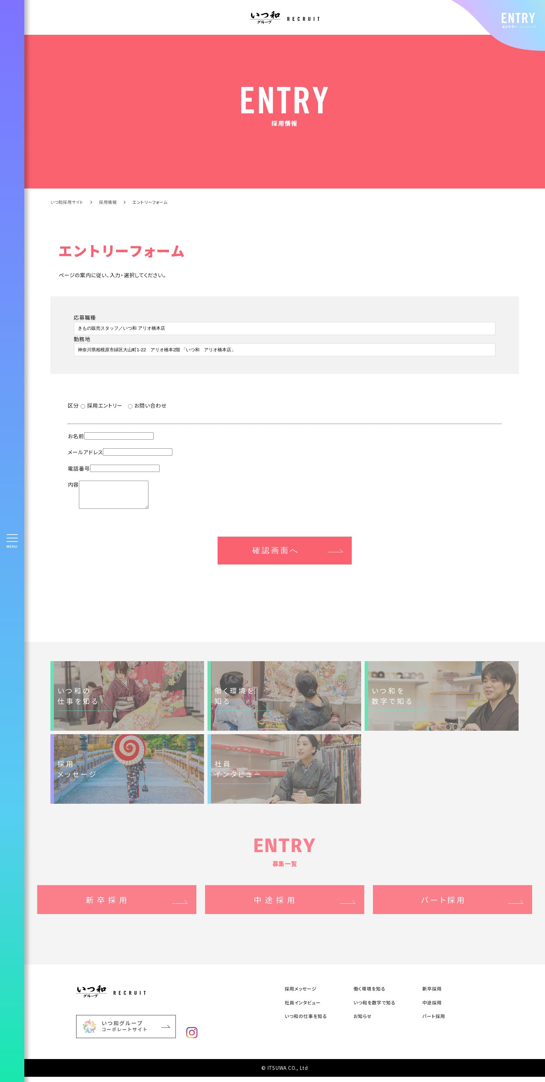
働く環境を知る (369, 994)
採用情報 (108, 202)
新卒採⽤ (432, 994)
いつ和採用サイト (66, 202)
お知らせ (362, 1021)
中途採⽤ (432, 1007)
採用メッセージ (301, 994)
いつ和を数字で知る (374, 1007)
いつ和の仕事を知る (306, 1021)
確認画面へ (276, 555)
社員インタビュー (303, 1007)
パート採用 (433, 1021)
